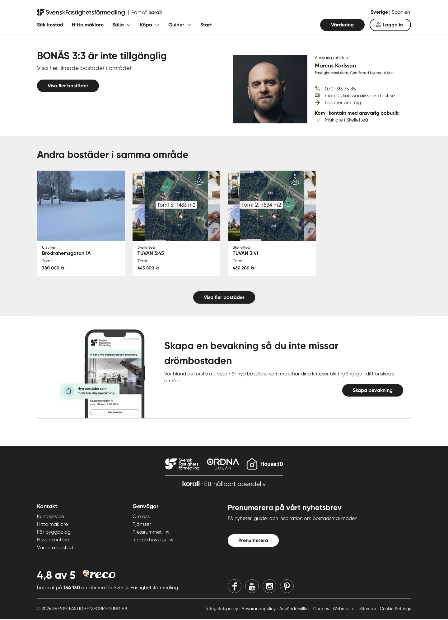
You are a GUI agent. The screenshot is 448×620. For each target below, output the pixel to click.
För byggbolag (54, 532)
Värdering (342, 25)
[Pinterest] (287, 587)
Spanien (401, 12)
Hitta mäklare (88, 25)
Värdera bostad (55, 548)
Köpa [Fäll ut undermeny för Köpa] (146, 25)
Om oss (141, 517)
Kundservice (50, 517)
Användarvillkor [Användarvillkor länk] (295, 609)
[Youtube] (252, 587)
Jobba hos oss (149, 540)
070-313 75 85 (340, 89)
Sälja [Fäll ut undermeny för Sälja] (118, 25)
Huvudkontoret (54, 540)
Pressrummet (147, 532)
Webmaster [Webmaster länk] (345, 609)
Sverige (380, 12)
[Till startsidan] (99, 12)
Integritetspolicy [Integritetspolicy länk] (222, 609)
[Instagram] (269, 587)
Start (206, 25)
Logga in (393, 25)
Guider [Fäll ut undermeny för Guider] (176, 25)
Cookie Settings (395, 609)
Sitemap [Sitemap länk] (368, 609)
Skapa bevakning (373, 391)
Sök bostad (50, 25)
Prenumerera (253, 541)
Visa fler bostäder (68, 86)
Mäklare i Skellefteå (346, 120)
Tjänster (142, 525)
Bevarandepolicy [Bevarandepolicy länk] (259, 609)
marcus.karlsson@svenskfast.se (360, 96)
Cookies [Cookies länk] (321, 609)
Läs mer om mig (343, 102)
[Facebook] (234, 587)
